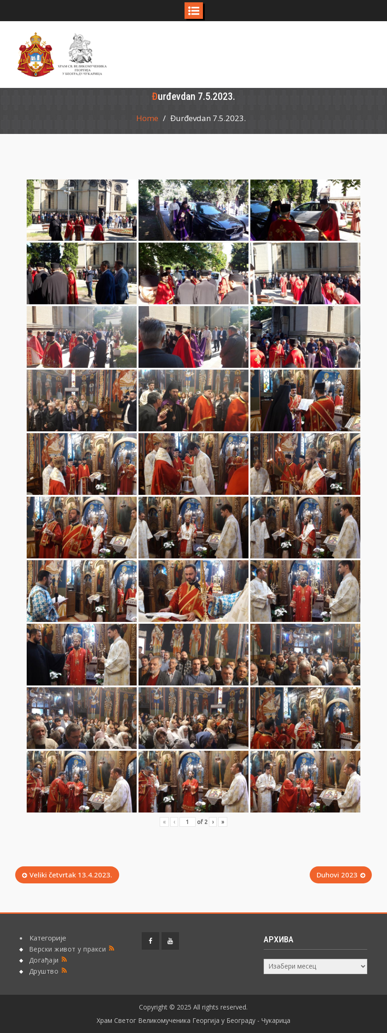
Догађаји (44, 960)
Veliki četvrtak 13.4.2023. (70, 874)
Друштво (44, 971)
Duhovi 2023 (337, 874)
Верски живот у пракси (67, 949)
